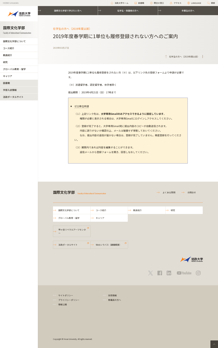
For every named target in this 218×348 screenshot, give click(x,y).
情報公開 (62, 304)
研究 (5, 62)
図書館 (6, 83)
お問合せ (191, 192)
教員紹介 (7, 55)
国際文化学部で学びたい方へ (68, 10)
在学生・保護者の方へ (128, 10)
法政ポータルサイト (13, 96)
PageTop (214, 344)
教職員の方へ (114, 299)
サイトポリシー (65, 295)
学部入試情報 (10, 89)
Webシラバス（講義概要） (108, 244)
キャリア (7, 76)
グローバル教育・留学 (14, 69)
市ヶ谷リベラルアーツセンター (72, 231)
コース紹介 (8, 48)
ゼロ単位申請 (81, 106)
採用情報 (112, 295)
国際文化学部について (14, 41)
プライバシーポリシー (68, 299)
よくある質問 (169, 192)
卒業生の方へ (188, 10)
